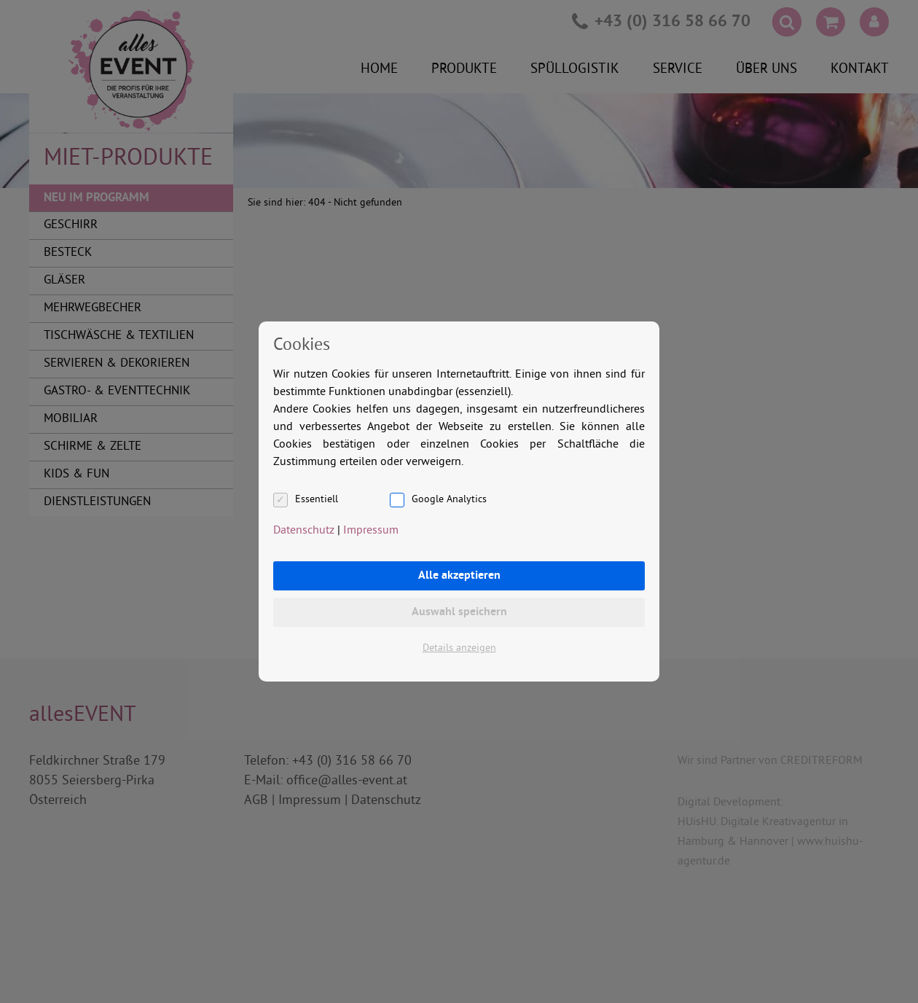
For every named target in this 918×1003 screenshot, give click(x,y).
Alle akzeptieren (459, 576)
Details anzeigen (459, 648)
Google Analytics (449, 499)
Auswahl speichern (459, 612)
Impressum (371, 530)
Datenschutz (303, 530)
